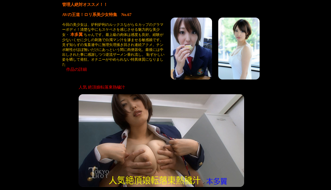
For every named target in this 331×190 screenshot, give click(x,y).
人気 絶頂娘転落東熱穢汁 (102, 87)
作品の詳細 (76, 69)
